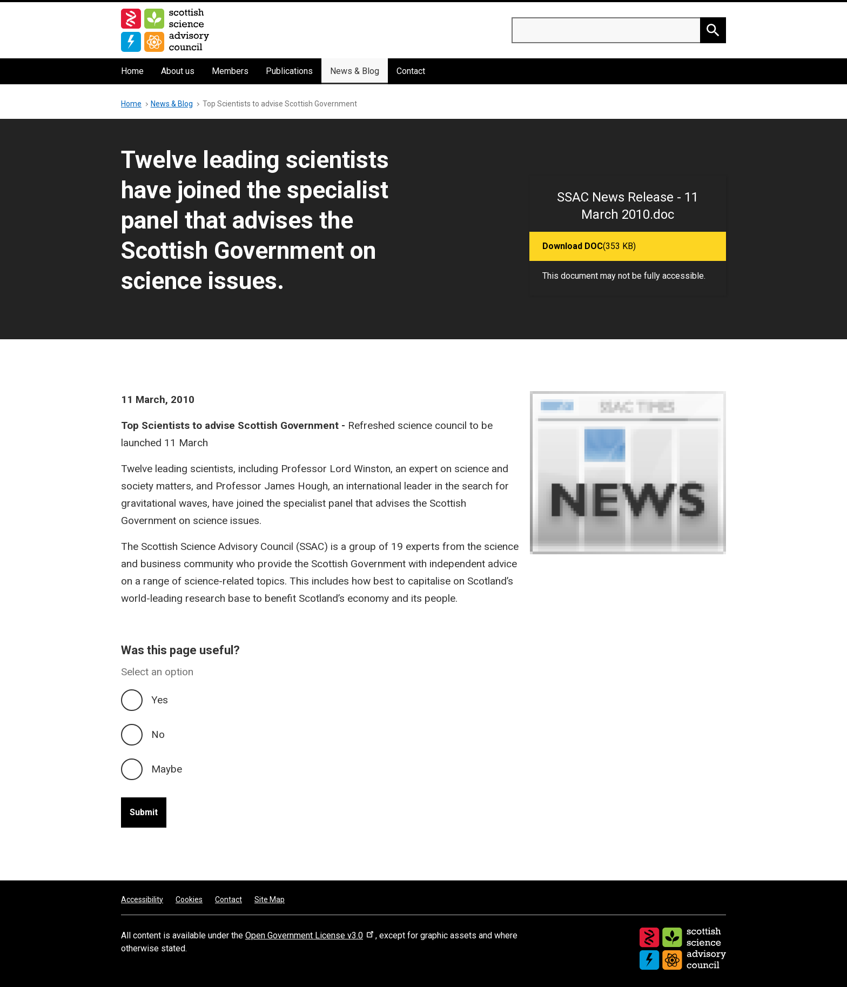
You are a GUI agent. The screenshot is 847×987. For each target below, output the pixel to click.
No (158, 734)
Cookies (189, 899)
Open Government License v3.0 (310, 935)
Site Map (269, 899)
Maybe (166, 769)
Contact (410, 71)
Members (230, 71)
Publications (289, 71)
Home (132, 71)
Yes (159, 700)
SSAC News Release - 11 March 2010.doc (627, 206)
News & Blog (354, 71)
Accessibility (142, 899)
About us (177, 71)
